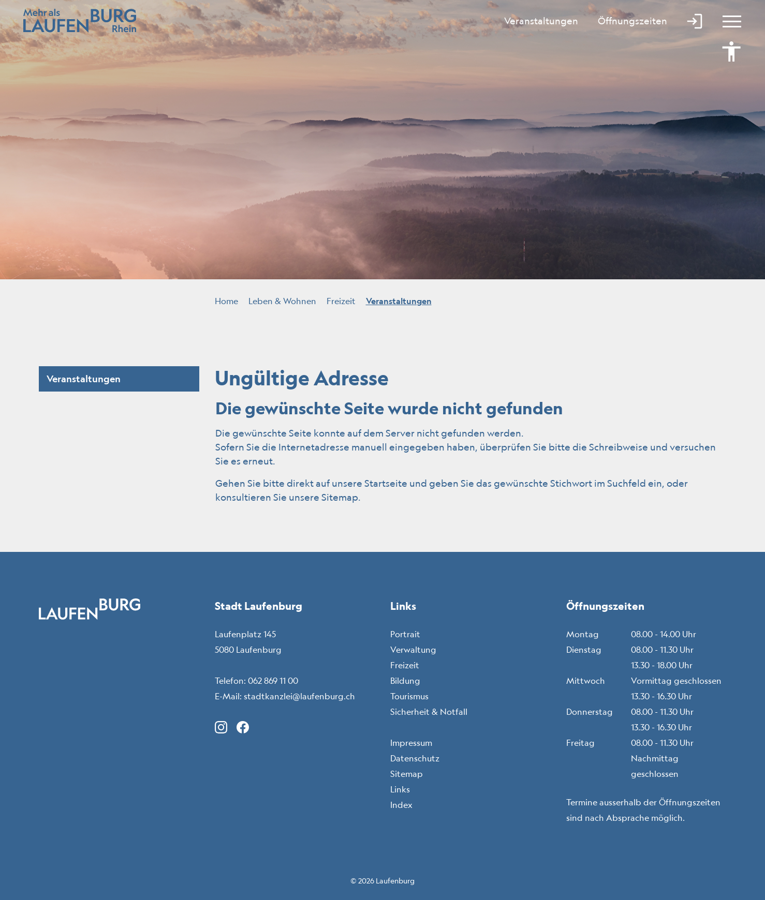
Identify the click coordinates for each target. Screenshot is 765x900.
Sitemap (406, 774)
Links (400, 789)
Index (401, 805)
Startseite (385, 483)
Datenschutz (414, 758)
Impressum (411, 743)
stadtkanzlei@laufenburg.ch (299, 696)
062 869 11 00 (273, 681)
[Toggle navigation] (727, 21)
